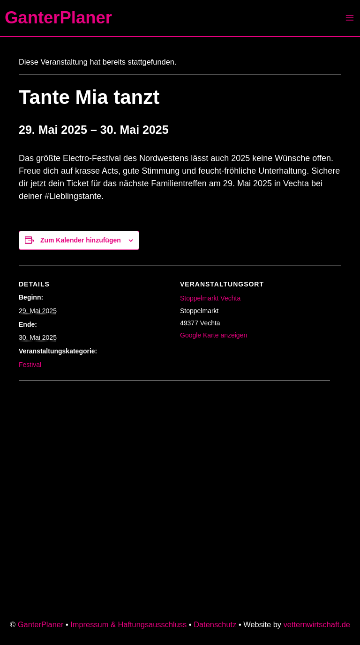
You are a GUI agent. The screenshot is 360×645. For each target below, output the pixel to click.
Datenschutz (215, 624)
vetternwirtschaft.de (317, 624)
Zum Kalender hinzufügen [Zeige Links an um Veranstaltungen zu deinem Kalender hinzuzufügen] (80, 240)
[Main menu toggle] (349, 18)
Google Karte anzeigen (213, 335)
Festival (30, 364)
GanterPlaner (58, 17)
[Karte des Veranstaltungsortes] (103, 445)
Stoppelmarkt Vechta (210, 298)
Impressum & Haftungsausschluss (128, 624)
